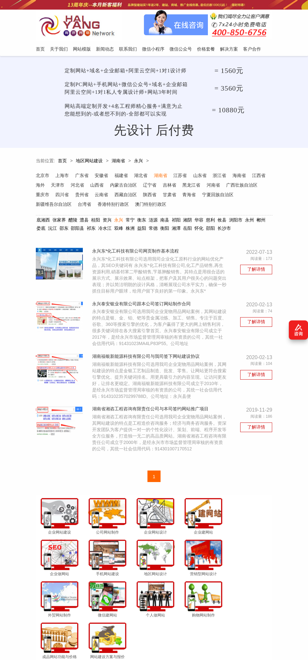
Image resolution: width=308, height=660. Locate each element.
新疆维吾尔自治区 (91, 205)
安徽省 (102, 176)
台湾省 (122, 205)
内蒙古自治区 (143, 186)
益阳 (141, 229)
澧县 (84, 220)
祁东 (91, 229)
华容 (198, 220)
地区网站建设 (89, 162)
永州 (249, 220)
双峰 (118, 229)
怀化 (198, 229)
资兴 (107, 220)
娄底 (40, 229)
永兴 (138, 162)
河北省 (97, 186)
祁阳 (175, 220)
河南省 (234, 186)
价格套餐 (197, 628)
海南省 (241, 176)
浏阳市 (235, 220)
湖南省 (118, 162)
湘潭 (175, 229)
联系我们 (124, 628)
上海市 (62, 176)
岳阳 (187, 229)
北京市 (42, 176)
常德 (153, 229)
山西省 (117, 186)
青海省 (228, 195)
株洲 (130, 229)
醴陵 (72, 220)
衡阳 (164, 229)
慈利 (210, 220)
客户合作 (241, 628)
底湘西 (43, 220)
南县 (164, 220)
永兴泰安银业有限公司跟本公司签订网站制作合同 (142, 311)
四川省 (100, 195)
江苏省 (181, 176)
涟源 (153, 220)
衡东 (141, 220)
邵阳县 (77, 229)
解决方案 (219, 628)
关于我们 (59, 628)
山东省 (201, 176)
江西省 (42, 186)
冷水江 (105, 229)
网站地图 (262, 628)
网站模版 (81, 628)
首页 (62, 162)
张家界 (59, 220)
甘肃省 (208, 195)
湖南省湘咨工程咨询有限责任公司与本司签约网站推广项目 (151, 417)
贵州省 (120, 195)
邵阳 (210, 229)
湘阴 (187, 220)
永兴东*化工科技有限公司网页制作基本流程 (136, 252)
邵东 (63, 229)
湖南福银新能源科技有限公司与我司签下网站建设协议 (147, 364)
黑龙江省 (212, 186)
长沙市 (224, 229)
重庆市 (80, 195)
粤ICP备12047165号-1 (224, 646)
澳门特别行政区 (189, 205)
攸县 (221, 220)
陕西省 (188, 195)
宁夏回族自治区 (51, 205)
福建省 (122, 176)
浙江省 (221, 176)
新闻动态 (103, 628)
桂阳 (95, 220)
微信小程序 (148, 628)
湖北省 (141, 176)
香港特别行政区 (151, 205)
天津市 (77, 186)
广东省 (82, 176)
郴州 (261, 220)
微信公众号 (173, 628)
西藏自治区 (164, 195)
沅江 (52, 229)
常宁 (130, 220)
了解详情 (256, 270)
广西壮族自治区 (51, 195)
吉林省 (190, 186)
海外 (60, 186)
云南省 (139, 195)
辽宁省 (170, 186)
